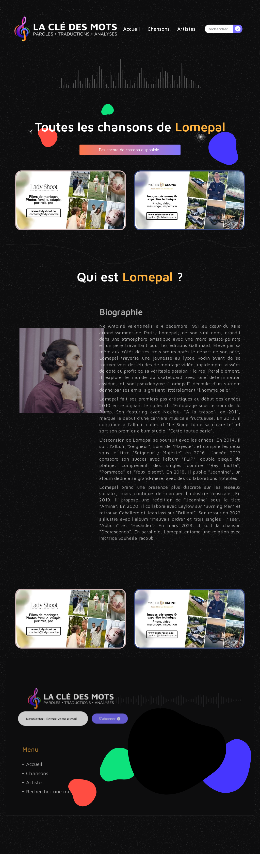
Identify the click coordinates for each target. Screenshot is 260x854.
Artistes (186, 29)
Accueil (131, 29)
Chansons (159, 29)
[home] (65, 29)
